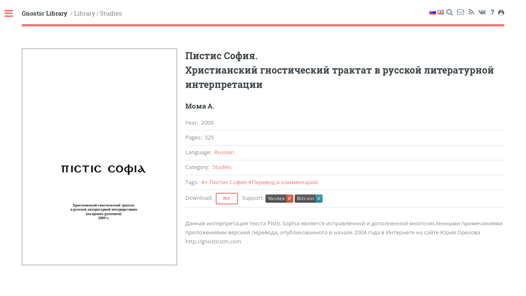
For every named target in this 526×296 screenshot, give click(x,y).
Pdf (227, 199)
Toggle (13, 14)
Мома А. (199, 106)
